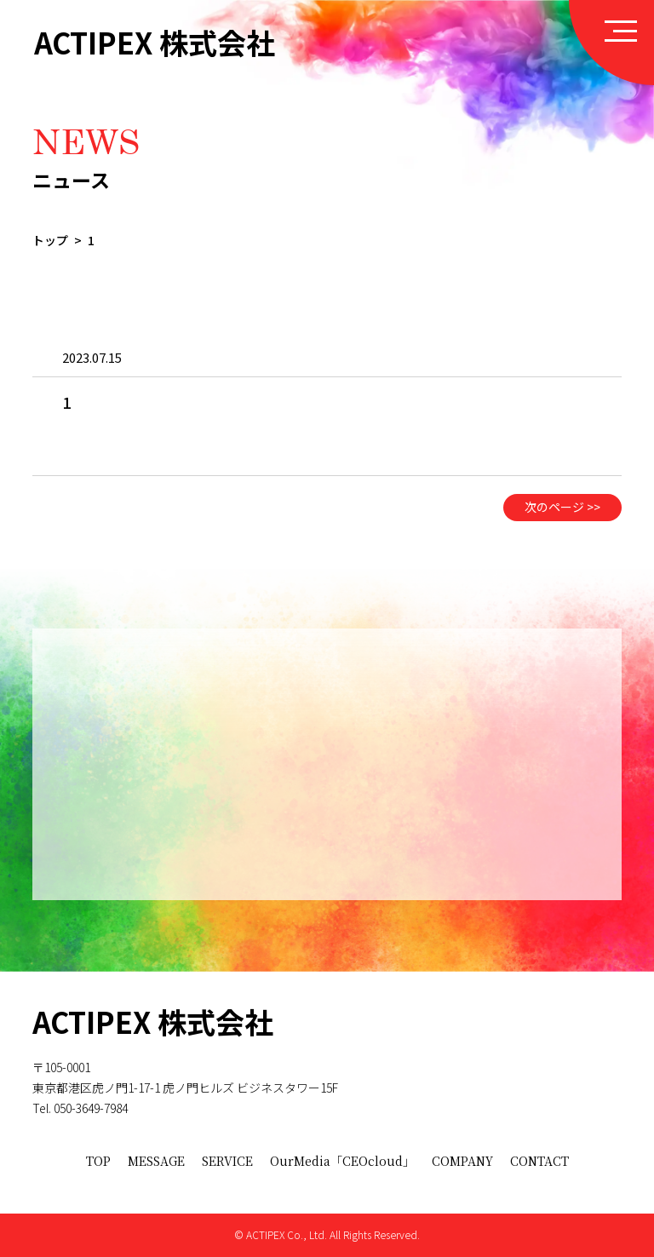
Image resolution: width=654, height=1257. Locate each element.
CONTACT (539, 1160)
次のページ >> (562, 518)
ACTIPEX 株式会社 (154, 42)
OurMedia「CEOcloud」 (342, 1160)
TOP (98, 1160)
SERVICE (227, 1160)
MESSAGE (156, 1160)
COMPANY (462, 1160)
